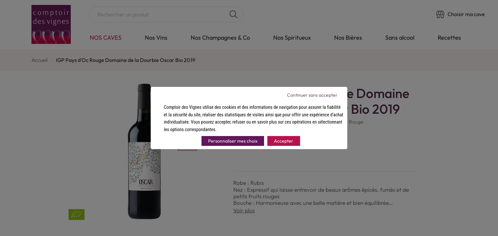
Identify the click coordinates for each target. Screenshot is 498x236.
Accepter (283, 141)
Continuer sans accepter (312, 95)
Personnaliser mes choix (233, 141)
